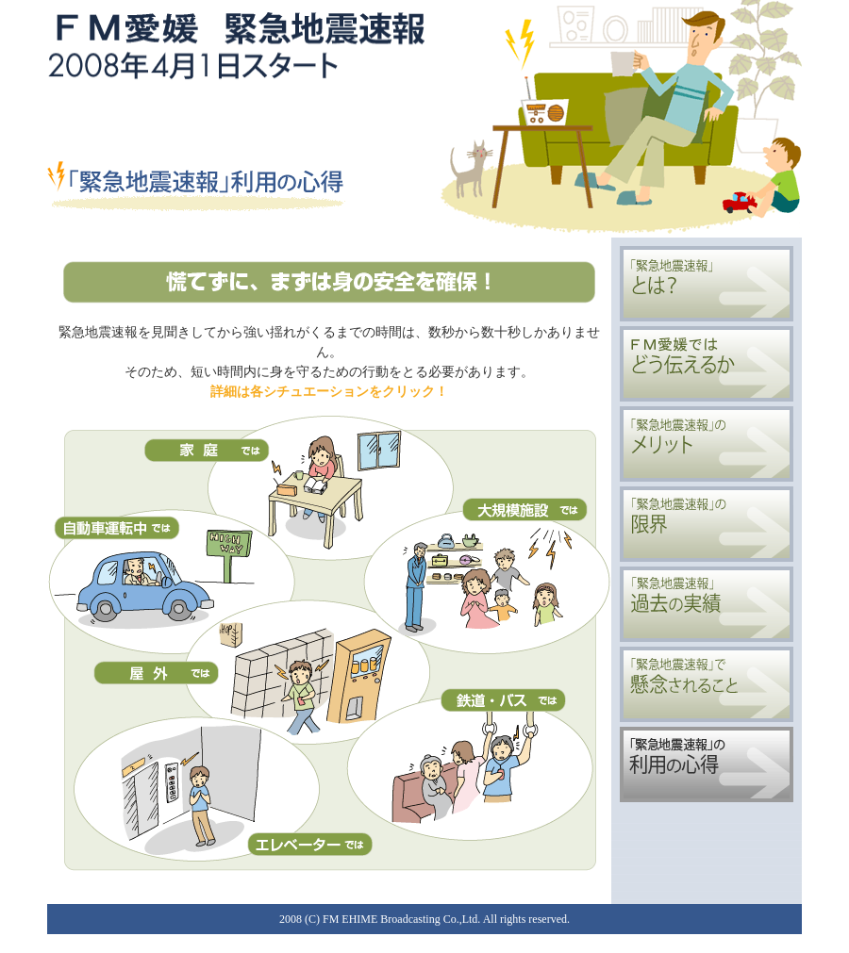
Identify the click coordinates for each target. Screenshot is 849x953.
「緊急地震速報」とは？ (706, 283)
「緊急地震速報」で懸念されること (706, 684)
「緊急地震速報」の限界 (706, 524)
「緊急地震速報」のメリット (706, 444)
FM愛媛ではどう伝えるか (706, 364)
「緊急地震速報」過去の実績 (706, 604)
